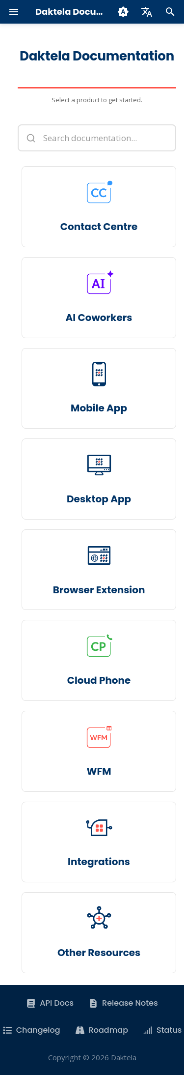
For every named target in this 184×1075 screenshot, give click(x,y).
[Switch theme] (123, 12)
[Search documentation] (97, 137)
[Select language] (147, 12)
